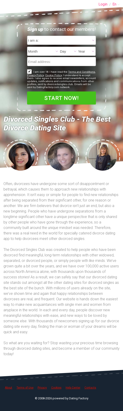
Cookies (56, 387)
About (8, 387)
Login (102, 4)
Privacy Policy (35, 75)
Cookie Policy (53, 75)
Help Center (73, 387)
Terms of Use (25, 387)
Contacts (90, 387)
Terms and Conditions (81, 71)
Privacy (42, 387)
